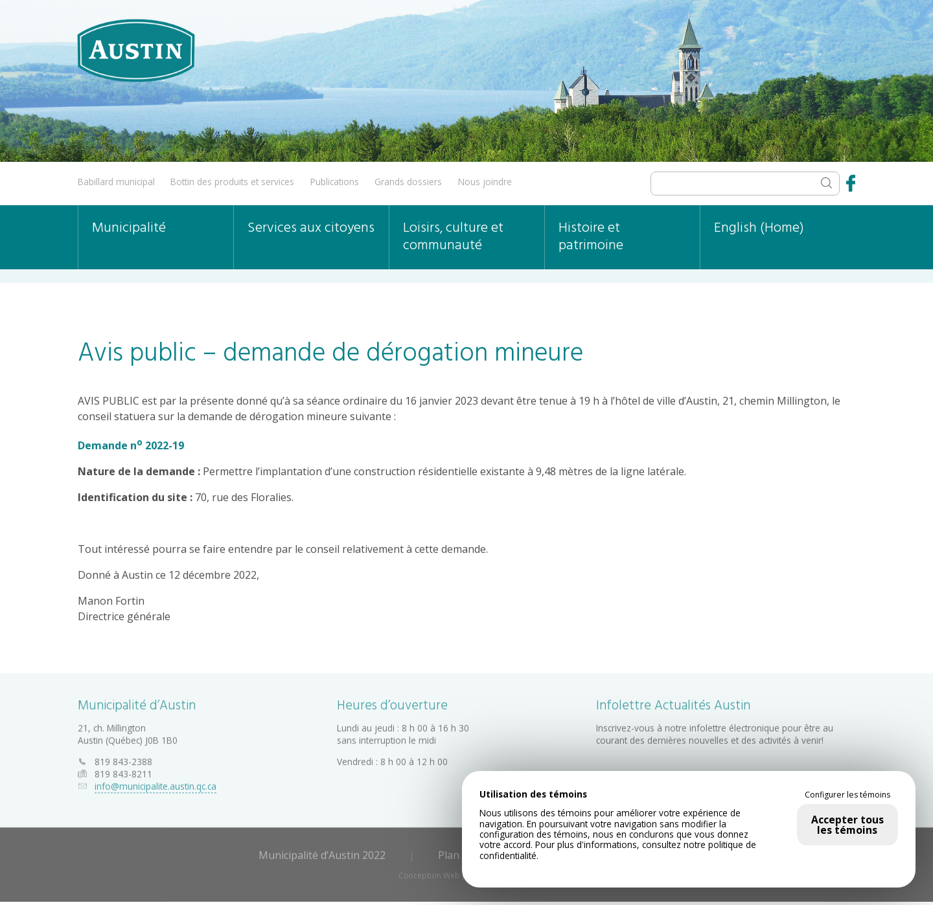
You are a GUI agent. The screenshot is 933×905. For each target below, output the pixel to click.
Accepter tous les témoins (847, 824)
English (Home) (759, 228)
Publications (334, 181)
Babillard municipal (116, 181)
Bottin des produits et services (232, 181)
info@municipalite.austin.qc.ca (155, 784)
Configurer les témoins (847, 795)
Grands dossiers (408, 181)
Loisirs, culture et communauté (453, 237)
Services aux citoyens (311, 228)
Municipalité (129, 228)
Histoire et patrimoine (591, 237)
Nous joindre (485, 181)
